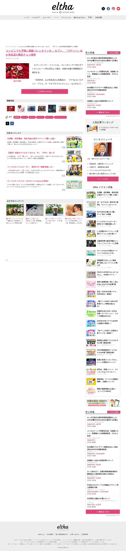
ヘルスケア (36, 17)
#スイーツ (40, 117)
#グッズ (24, 117)
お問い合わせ (74, 534)
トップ (26, 17)
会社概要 (50, 534)
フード (56, 17)
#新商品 (17, 117)
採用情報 (85, 534)
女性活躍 (98, 17)
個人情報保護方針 (62, 534)
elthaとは (41, 534)
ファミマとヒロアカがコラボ (100, 170)
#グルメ (32, 117)
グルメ (14, 46)
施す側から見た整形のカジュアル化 (102, 174)
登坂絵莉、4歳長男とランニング (101, 164)
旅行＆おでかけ (79, 17)
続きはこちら (104, 112)
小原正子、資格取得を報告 (99, 167)
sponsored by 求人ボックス (113, 116)
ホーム (8, 46)
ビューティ (47, 17)
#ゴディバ (49, 117)
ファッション (66, 17)
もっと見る (104, 179)
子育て (90, 17)
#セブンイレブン (60, 117)
